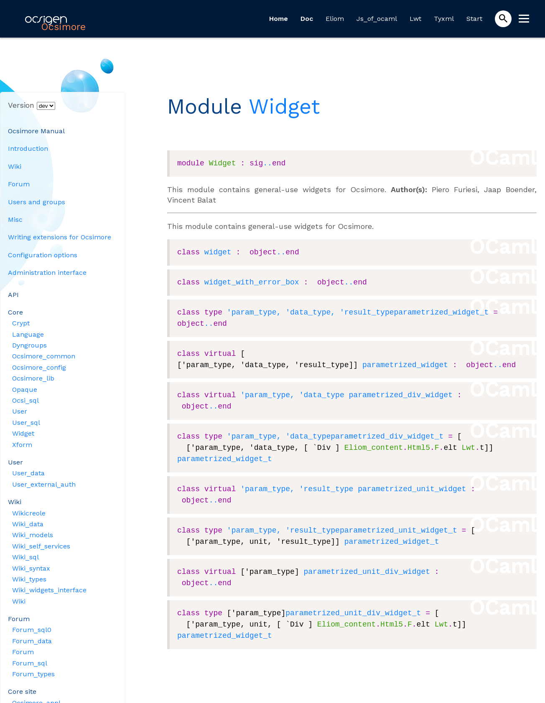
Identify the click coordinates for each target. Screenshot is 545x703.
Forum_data (32, 641)
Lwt (415, 19)
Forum (19, 184)
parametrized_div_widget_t (387, 436)
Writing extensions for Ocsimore (59, 237)
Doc (307, 19)
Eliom (335, 19)
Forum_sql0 (31, 630)
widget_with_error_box (251, 282)
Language (28, 334)
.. (267, 163)
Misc (15, 219)
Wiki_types (29, 579)
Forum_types (33, 674)
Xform (22, 445)
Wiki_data (27, 524)
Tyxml (444, 19)
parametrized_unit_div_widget (366, 572)
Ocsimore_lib (33, 378)
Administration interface (47, 273)
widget (218, 252)
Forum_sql (29, 663)
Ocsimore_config (39, 367)
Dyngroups (29, 345)
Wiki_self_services (41, 546)
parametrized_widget (405, 365)
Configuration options (42, 255)
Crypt (21, 323)
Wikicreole (29, 513)
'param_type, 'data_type (292, 395)
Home (278, 19)
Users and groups (36, 202)
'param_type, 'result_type (296, 489)
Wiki (14, 166)
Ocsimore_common (43, 356)
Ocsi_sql (25, 400)
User (19, 411)
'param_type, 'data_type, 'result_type (310, 312)
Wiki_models (32, 535)
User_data (28, 473)
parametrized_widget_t (441, 312)
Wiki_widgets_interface (49, 590)
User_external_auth (44, 484)
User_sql (26, 422)
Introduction (28, 148)
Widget (23, 433)
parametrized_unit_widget (412, 489)
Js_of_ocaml (377, 19)
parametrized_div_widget (400, 395)
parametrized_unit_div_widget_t (353, 613)
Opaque (24, 389)
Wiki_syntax (31, 568)
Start (474, 19)
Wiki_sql (25, 557)
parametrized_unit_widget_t (398, 530)
